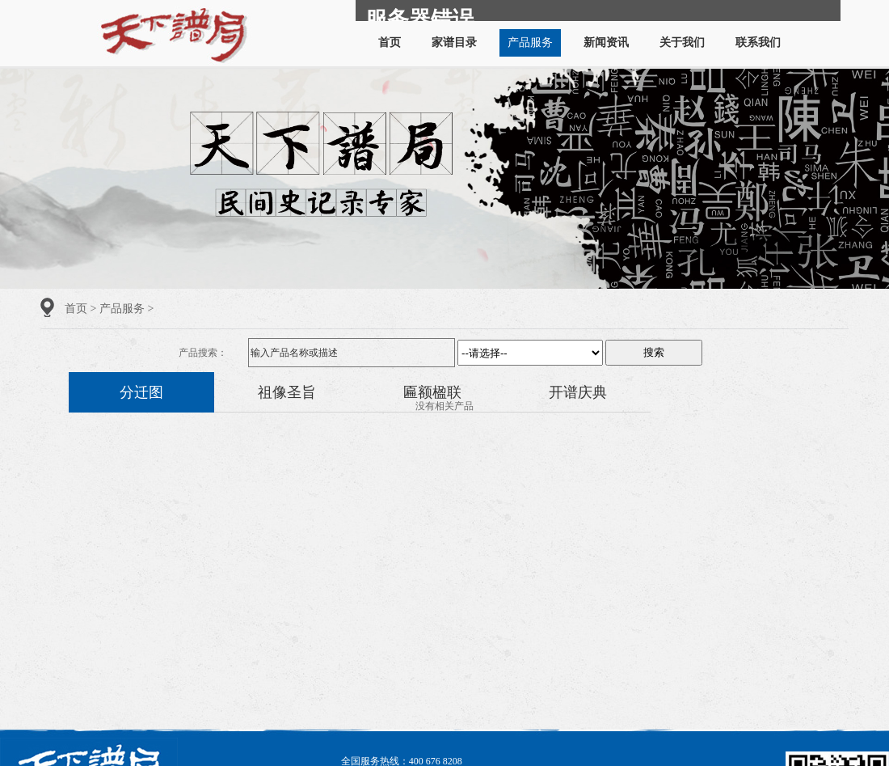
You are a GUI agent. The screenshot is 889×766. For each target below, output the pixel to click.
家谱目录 (454, 42)
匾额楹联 (432, 392)
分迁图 (141, 392)
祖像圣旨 (287, 392)
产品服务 (530, 42)
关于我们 (682, 42)
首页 (389, 42)
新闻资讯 (606, 42)
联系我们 (758, 42)
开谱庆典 (578, 392)
